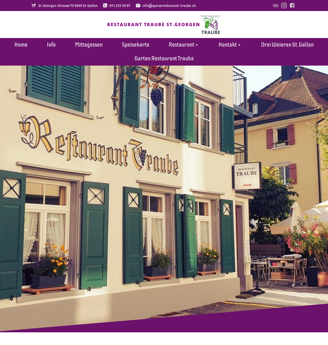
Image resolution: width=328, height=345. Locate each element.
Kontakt (230, 46)
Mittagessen (89, 46)
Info (51, 46)
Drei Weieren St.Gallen (287, 46)
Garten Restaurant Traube (164, 60)
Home (21, 46)
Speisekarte (135, 46)
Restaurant (184, 46)
